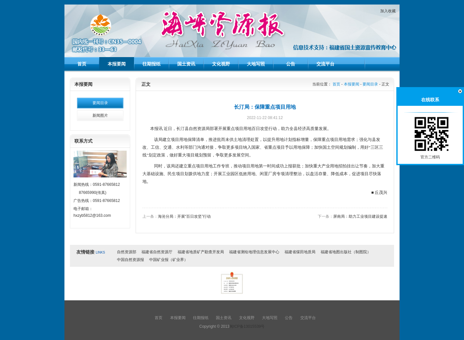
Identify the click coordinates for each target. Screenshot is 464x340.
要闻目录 (100, 103)
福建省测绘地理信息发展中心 (254, 252)
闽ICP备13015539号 (247, 326)
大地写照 (256, 63)
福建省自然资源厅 (156, 252)
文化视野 (221, 63)
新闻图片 (100, 115)
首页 (81, 63)
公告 (290, 63)
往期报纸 (151, 63)
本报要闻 (117, 63)
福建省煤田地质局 (300, 252)
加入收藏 (388, 11)
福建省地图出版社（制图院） (346, 252)
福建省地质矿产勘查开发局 (201, 252)
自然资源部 (126, 252)
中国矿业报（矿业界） (168, 259)
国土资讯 (186, 63)
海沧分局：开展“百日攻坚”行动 (184, 216)
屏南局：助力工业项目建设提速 (360, 216)
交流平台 (325, 63)
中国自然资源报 (130, 259)
